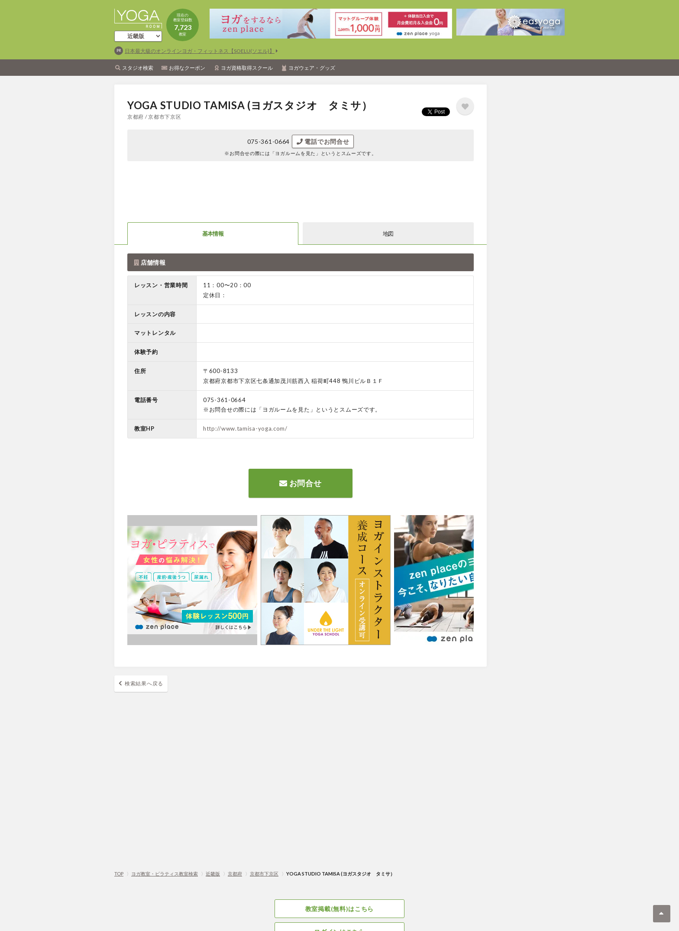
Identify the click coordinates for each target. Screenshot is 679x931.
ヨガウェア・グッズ (311, 68)
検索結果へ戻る (144, 683)
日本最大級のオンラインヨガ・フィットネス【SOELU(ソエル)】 (200, 51)
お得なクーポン (187, 68)
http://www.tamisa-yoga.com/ (245, 428)
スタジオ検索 (137, 68)
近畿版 (213, 873)
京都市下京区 (264, 873)
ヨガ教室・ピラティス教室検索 (164, 873)
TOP (118, 873)
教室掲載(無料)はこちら (339, 908)
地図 (388, 233)
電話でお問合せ (323, 141)
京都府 (235, 873)
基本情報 (212, 233)
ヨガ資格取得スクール (247, 68)
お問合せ (300, 483)
